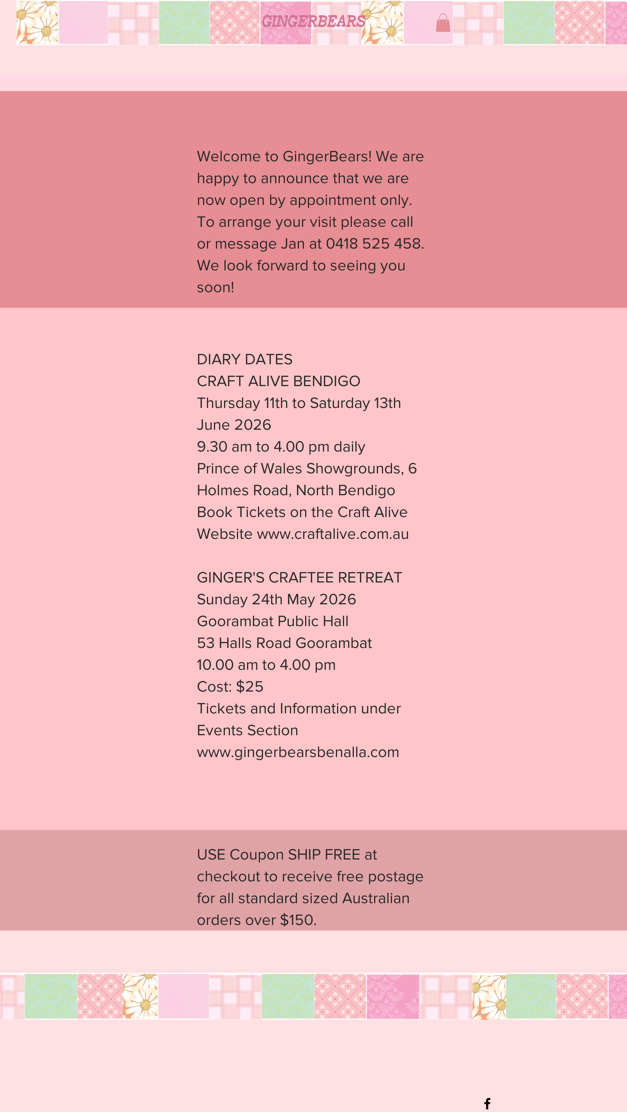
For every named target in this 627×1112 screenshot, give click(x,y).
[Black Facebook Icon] (487, 1103)
